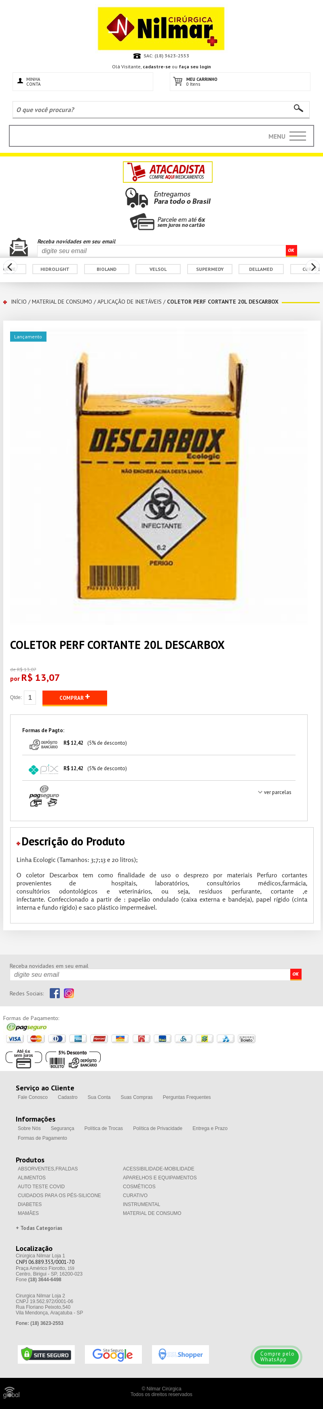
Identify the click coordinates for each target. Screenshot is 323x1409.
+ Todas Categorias (39, 1228)
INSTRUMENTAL (141, 1204)
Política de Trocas (103, 1128)
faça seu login (195, 66)
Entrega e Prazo (210, 1128)
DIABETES (30, 1204)
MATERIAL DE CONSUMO (62, 301)
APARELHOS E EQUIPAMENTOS (160, 1177)
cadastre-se (157, 66)
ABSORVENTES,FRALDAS (48, 1168)
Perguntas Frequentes (187, 1097)
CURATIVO (135, 1195)
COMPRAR (74, 697)
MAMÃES (28, 1213)
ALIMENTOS (32, 1177)
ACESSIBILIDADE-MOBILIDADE (158, 1168)
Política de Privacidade (157, 1128)
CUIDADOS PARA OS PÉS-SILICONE (59, 1195)
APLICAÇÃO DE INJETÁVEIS (129, 301)
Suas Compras (136, 1097)
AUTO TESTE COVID (41, 1186)
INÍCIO (19, 301)
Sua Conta (99, 1097)
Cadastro (68, 1097)
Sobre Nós (29, 1128)
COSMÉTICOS (139, 1186)
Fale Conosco (33, 1097)
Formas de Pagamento (42, 1138)
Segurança (62, 1128)
